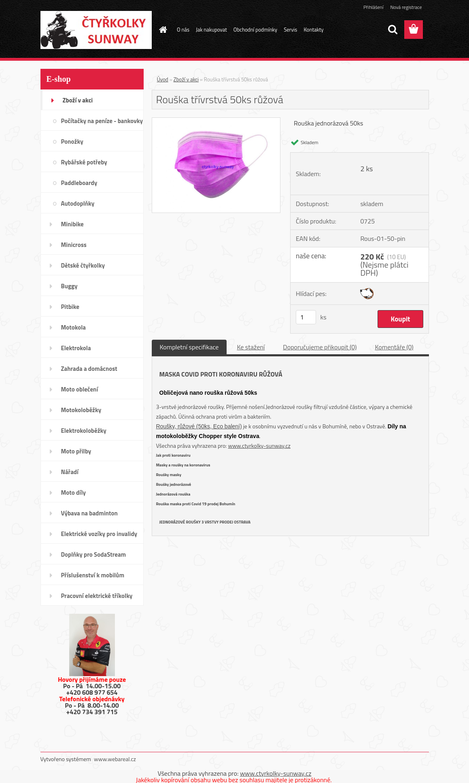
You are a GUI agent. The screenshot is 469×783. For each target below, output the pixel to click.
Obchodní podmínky (255, 30)
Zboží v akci (78, 100)
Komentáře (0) (394, 347)
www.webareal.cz (115, 759)
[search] (392, 29)
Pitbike (70, 306)
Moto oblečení (79, 389)
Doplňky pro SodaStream (93, 554)
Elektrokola (76, 348)
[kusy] (306, 317)
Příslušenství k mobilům (92, 575)
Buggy (69, 286)
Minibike (72, 224)
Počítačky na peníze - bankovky (102, 121)
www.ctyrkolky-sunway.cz (259, 445)
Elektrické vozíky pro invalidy (99, 533)
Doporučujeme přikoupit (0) (320, 347)
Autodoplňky (78, 203)
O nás (183, 30)
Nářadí (70, 472)
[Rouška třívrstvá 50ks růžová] (216, 121)
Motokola (73, 327)
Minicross (74, 244)
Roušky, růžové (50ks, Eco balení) (199, 426)
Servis (290, 30)
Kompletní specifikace (189, 347)
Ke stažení (251, 347)
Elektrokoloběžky (83, 430)
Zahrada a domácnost (89, 368)
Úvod (162, 79)
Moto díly (73, 492)
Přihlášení (373, 7)
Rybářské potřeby (84, 162)
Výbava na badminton (89, 513)
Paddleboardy (79, 182)
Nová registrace (406, 7)
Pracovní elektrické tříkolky (97, 595)
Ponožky (72, 141)
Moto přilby (76, 451)
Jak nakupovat (211, 30)
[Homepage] (161, 29)
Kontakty (313, 30)
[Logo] (96, 30)
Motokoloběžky (81, 410)
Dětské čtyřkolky (83, 265)
